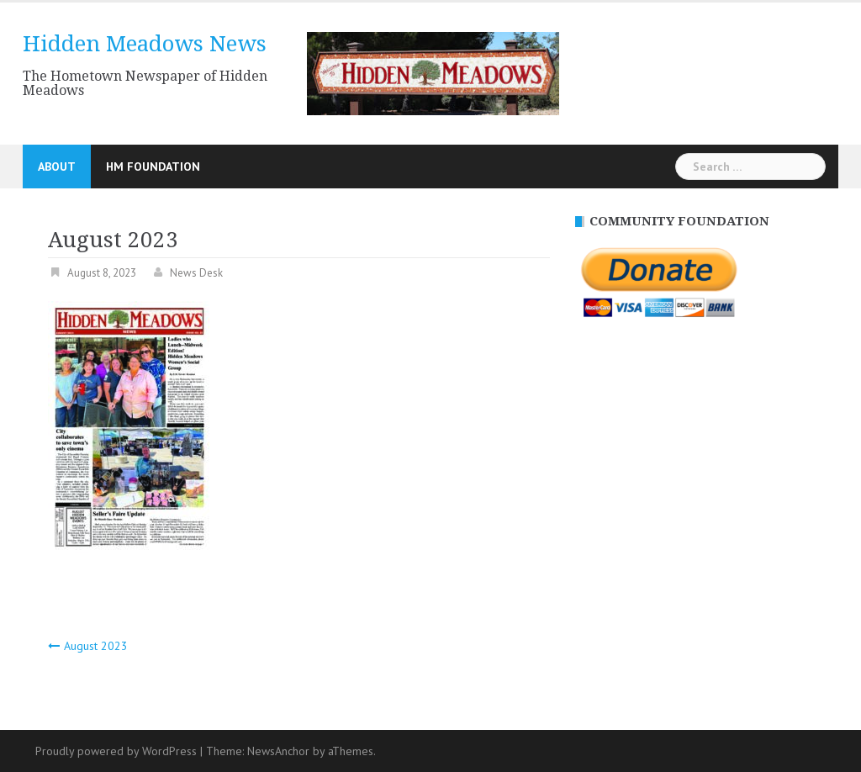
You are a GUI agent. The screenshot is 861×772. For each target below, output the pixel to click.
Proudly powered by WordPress (116, 751)
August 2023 (96, 645)
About (57, 166)
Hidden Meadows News (145, 43)
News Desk (196, 273)
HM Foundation (153, 166)
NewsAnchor (278, 751)
